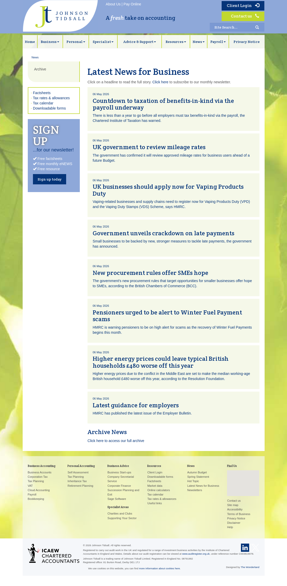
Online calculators (158, 490)
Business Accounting (41, 466)
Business (50, 41)
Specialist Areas (118, 507)
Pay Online (132, 4)
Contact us (245, 16)
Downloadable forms (49, 108)
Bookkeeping (36, 498)
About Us (113, 4)
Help (230, 527)
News (199, 41)
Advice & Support (139, 41)
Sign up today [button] (50, 179)
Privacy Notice (246, 41)
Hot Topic (193, 481)
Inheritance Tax (76, 481)
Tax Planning (36, 481)
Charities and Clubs (119, 513)
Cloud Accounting (39, 490)
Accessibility (234, 509)
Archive (40, 69)
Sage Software (116, 498)
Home (30, 41)
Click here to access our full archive (116, 441)
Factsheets (41, 93)
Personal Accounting (81, 466)
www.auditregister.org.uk (196, 553)
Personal (75, 41)
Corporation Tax (38, 476)
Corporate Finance (119, 485)
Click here (160, 82)
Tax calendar (43, 103)
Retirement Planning (80, 485)
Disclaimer (233, 522)
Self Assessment (77, 472)
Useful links (154, 503)
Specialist (103, 41)
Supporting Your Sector (121, 518)
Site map (232, 505)
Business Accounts (39, 472)
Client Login (243, 5)
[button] (243, 478)
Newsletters (194, 490)
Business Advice (118, 466)
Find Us (232, 466)
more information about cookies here (159, 568)
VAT (30, 485)
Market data (154, 485)
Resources (176, 41)
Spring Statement (198, 476)
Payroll (218, 41)
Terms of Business (238, 514)
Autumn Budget (197, 472)
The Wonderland (250, 567)
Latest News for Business (203, 485)
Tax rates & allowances (51, 98)
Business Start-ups (119, 472)
